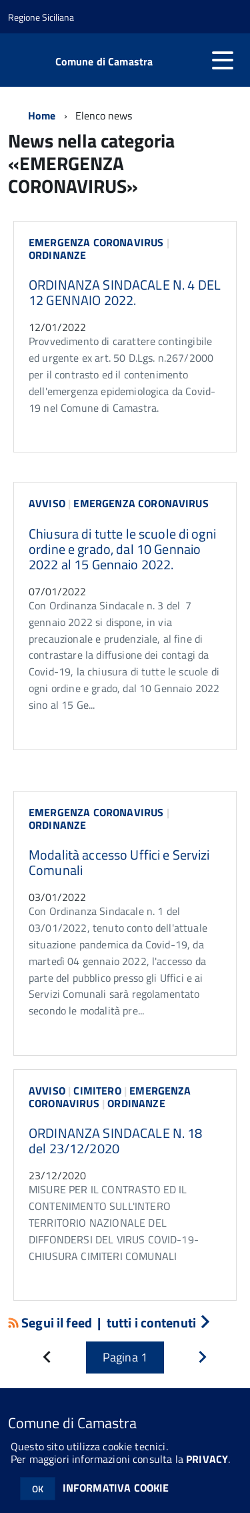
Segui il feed (51, 1322)
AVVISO (47, 503)
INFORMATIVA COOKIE (116, 1488)
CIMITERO (97, 1091)
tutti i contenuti (158, 1322)
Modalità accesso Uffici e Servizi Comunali (119, 862)
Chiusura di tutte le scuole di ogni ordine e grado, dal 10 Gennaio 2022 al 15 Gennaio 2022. (122, 549)
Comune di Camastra (104, 61)
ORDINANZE (57, 255)
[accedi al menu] (222, 60)
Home (42, 115)
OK (37, 1489)
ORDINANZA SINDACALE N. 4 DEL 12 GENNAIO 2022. (125, 292)
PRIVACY (207, 1459)
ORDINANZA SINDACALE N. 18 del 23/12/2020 (116, 1141)
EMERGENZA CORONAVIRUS (96, 242)
